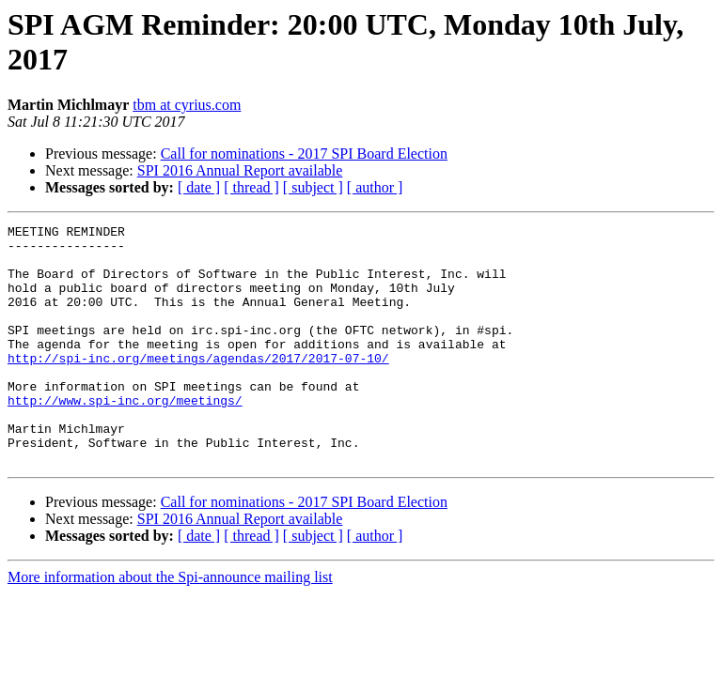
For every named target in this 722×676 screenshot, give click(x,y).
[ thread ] (251, 187)
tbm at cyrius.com (187, 105)
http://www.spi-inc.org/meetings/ (125, 436)
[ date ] (199, 187)
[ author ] (375, 187)
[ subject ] (313, 187)
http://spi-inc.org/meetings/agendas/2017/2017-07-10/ (198, 385)
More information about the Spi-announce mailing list (170, 625)
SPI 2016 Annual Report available (240, 170)
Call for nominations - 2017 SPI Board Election (304, 153)
